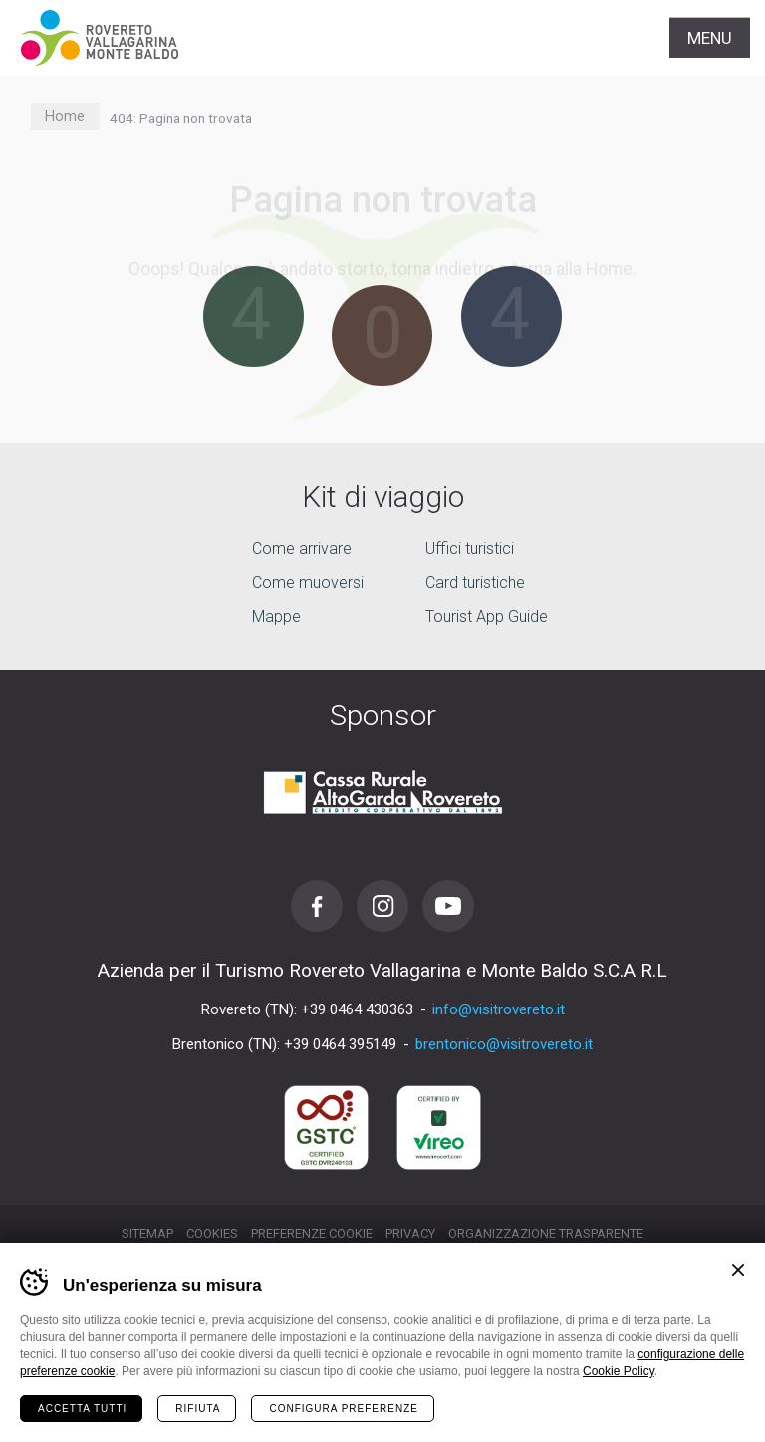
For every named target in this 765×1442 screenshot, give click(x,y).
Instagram (382, 906)
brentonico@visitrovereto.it (504, 1044)
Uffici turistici (469, 548)
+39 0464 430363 (357, 1009)
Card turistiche (475, 582)
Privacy (410, 1233)
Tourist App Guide (486, 616)
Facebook (317, 906)
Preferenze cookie (312, 1233)
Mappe (276, 616)
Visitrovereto (99, 38)
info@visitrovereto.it (498, 1009)
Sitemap (147, 1233)
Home (65, 116)
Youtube (448, 906)
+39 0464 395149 (340, 1044)
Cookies (212, 1233)
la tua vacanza (383, 1405)
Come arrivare (302, 548)
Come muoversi (308, 582)
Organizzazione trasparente (545, 1233)
